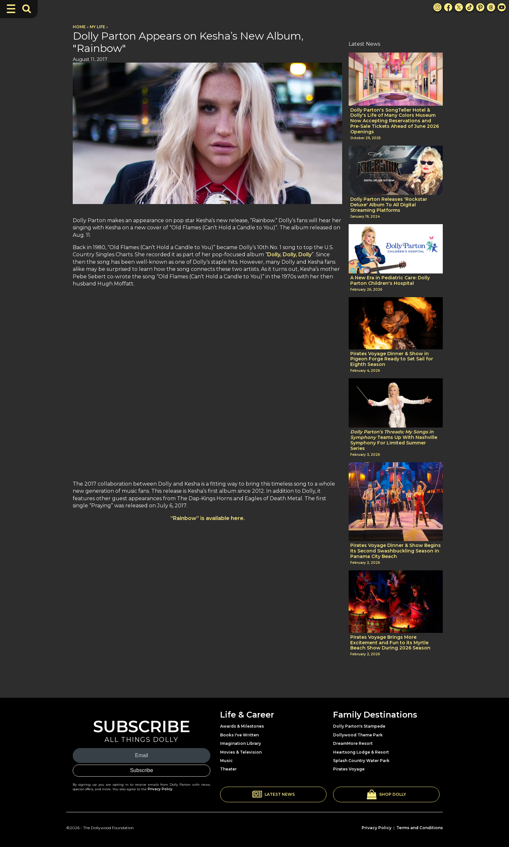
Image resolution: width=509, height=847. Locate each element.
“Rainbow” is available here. (207, 518)
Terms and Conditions (419, 827)
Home (79, 26)
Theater (228, 769)
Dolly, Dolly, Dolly (289, 254)
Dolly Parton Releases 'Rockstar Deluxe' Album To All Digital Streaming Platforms (388, 205)
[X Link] (459, 7)
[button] (273, 794)
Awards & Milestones (242, 726)
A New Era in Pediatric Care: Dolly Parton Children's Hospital (390, 280)
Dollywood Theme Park (358, 734)
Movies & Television (241, 752)
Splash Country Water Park (361, 760)
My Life (97, 26)
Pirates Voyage (349, 769)
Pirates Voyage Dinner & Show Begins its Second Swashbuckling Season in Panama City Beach (395, 551)
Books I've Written (239, 734)
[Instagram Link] (437, 7)
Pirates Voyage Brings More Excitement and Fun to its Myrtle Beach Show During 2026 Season (390, 643)
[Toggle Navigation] (11, 8)
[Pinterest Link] (480, 7)
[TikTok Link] (470, 7)
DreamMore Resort (353, 743)
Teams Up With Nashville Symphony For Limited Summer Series (393, 440)
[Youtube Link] (502, 7)
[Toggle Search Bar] (26, 8)
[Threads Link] (491, 7)
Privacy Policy (160, 789)
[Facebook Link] (448, 7)
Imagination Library (240, 743)
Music (226, 760)
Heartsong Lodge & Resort (361, 752)
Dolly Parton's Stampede (359, 726)
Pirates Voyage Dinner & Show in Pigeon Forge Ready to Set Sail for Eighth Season (391, 359)
